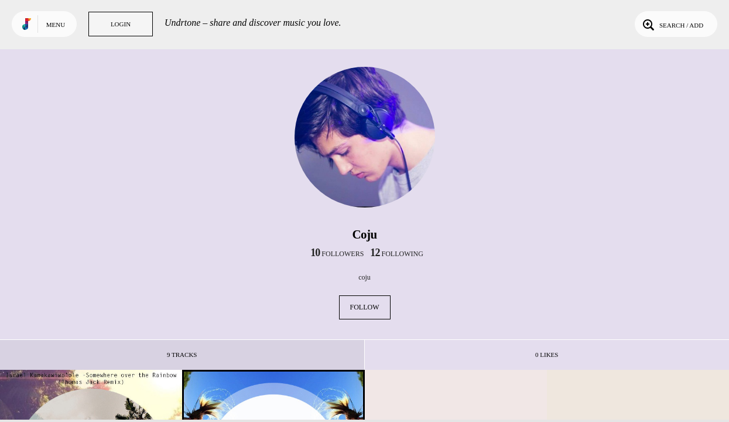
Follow (364, 307)
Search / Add (672, 24)
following (396, 254)
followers (337, 254)
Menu (55, 24)
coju (364, 277)
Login (121, 24)
